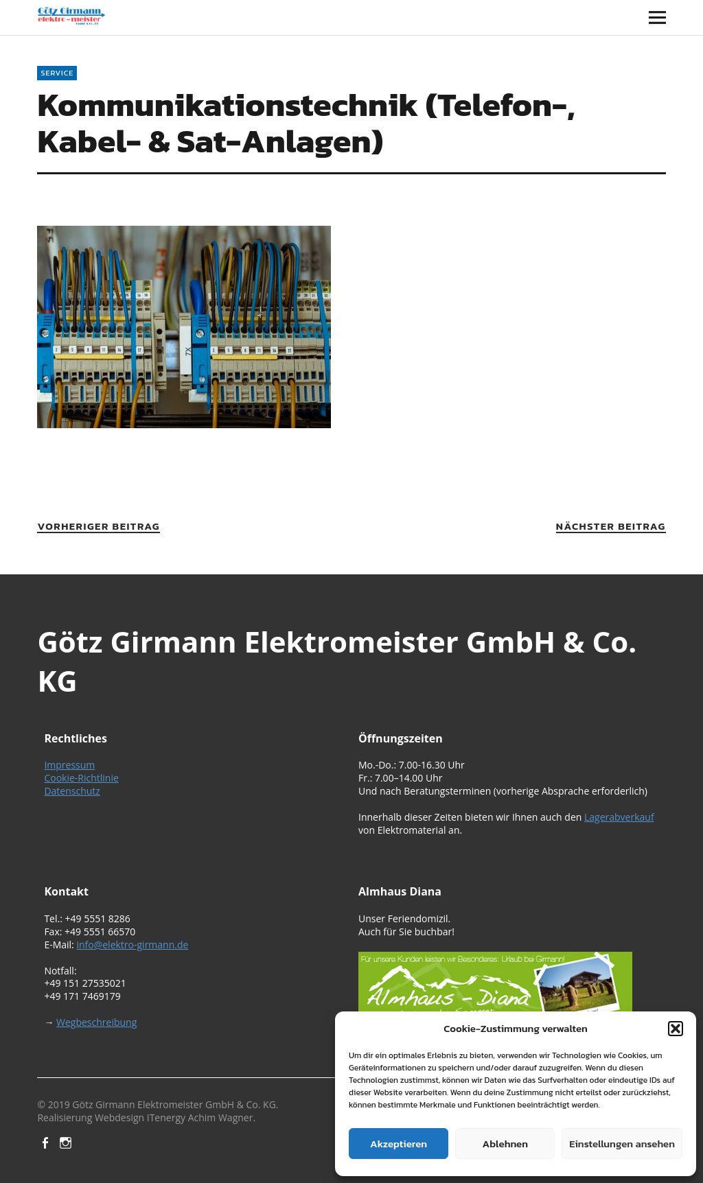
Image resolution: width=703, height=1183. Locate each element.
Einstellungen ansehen (622, 1143)
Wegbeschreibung (96, 1022)
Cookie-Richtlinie (81, 777)
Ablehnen (505, 1143)
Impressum (69, 764)
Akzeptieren (398, 1143)
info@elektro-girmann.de (132, 944)
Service (57, 72)
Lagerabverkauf (619, 816)
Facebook (46, 1142)
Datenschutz (72, 790)
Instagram (67, 1142)
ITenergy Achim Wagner (200, 1117)
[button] (675, 1028)
